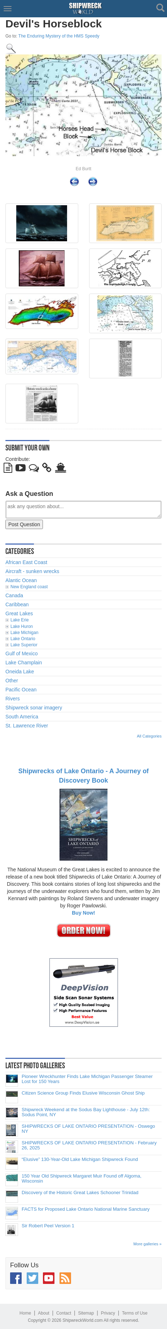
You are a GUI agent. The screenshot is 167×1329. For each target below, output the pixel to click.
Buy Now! (83, 913)
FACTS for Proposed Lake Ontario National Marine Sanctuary (86, 1209)
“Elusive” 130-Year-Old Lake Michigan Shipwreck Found (80, 1159)
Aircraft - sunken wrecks (32, 571)
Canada (14, 595)
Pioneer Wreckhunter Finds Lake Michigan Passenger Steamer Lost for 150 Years (87, 1079)
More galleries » (147, 1244)
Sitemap (86, 1313)
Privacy (108, 1313)
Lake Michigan (24, 632)
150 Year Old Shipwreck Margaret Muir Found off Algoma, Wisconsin (81, 1179)
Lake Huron (21, 626)
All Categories (149, 736)
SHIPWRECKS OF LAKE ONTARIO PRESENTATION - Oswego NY (88, 1129)
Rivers (12, 698)
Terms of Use (135, 1313)
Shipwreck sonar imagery (33, 707)
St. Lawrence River (26, 726)
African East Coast (26, 562)
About (43, 1313)
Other (11, 680)
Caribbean (17, 604)
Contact (63, 1313)
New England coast (29, 586)
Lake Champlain (23, 662)
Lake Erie (19, 619)
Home (25, 1313)
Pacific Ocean (20, 689)
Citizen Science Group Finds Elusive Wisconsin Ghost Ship (83, 1093)
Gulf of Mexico (21, 653)
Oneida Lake (19, 671)
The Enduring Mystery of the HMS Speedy (59, 36)
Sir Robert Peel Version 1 (48, 1225)
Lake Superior (24, 644)
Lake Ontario (22, 638)
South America (21, 716)
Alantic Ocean (21, 580)
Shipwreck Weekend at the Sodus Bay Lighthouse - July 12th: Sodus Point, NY (86, 1112)
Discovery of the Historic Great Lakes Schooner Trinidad (80, 1192)
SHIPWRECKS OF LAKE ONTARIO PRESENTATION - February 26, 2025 (89, 1145)
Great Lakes (19, 613)
